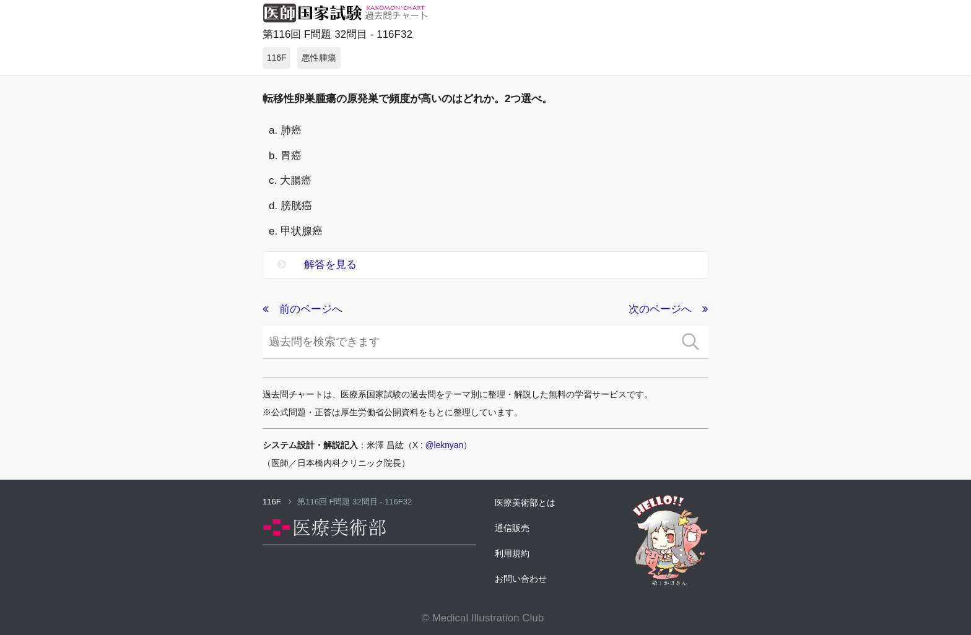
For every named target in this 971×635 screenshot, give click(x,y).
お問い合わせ (521, 579)
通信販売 (512, 528)
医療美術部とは (525, 503)
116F (277, 501)
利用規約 (512, 553)
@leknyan (444, 445)
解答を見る (317, 264)
